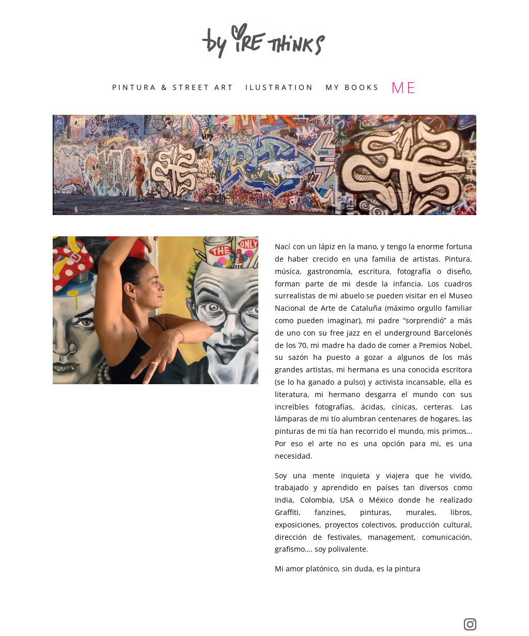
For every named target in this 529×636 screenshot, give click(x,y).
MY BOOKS (352, 88)
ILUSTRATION (279, 88)
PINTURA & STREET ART (173, 88)
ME (404, 89)
